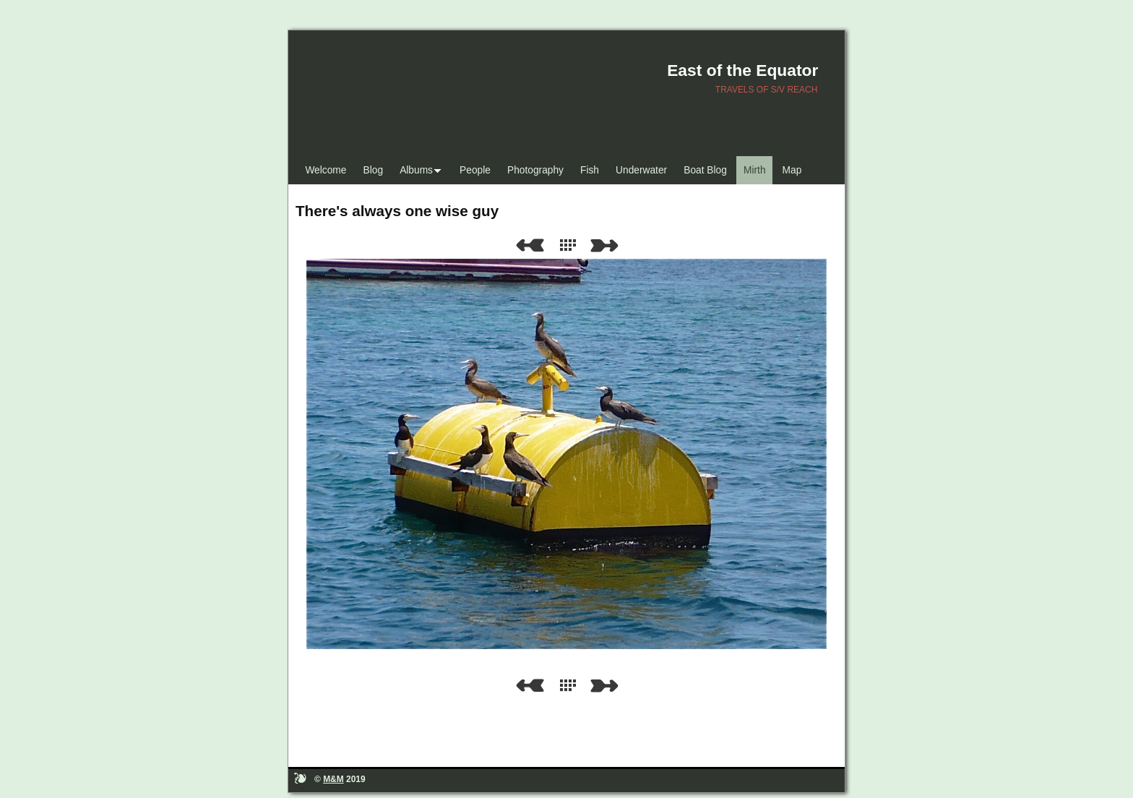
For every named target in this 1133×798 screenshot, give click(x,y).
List (570, 245)
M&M (333, 779)
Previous (529, 245)
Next (607, 245)
